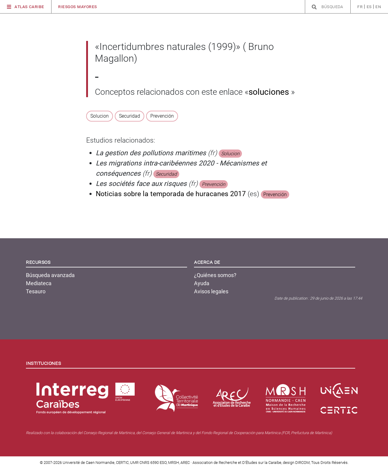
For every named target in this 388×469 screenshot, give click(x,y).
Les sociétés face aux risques (141, 184)
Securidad (129, 116)
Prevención (162, 116)
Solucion (99, 116)
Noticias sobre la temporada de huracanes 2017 (171, 194)
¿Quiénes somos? (215, 275)
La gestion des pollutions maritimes (151, 153)
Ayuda (201, 283)
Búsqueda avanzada (50, 275)
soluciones (270, 92)
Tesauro (35, 291)
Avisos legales (211, 291)
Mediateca (39, 283)
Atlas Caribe (25, 6)
